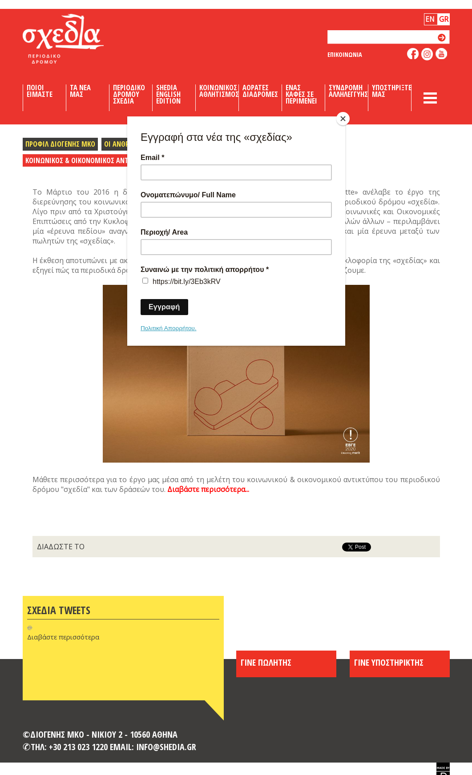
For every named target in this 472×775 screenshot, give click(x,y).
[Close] (343, 118)
